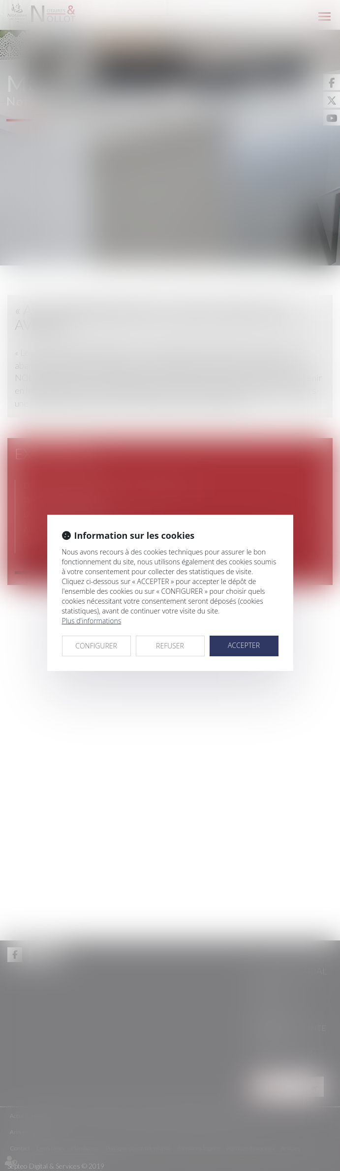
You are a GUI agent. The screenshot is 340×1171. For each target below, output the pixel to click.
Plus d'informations (92, 620)
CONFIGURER (96, 645)
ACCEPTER (244, 645)
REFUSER (170, 645)
